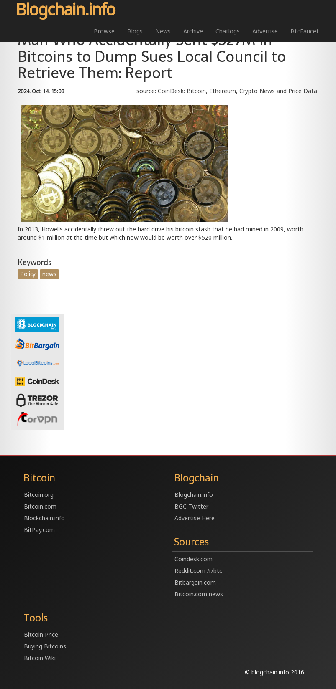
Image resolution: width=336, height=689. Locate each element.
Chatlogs (227, 31)
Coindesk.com (193, 559)
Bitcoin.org (39, 495)
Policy (28, 274)
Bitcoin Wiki (40, 658)
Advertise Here (194, 518)
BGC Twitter (191, 506)
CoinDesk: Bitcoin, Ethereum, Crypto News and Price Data (237, 91)
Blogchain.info (65, 10)
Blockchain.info (44, 518)
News (163, 31)
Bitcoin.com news (198, 594)
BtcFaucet (304, 31)
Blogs (135, 31)
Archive (193, 31)
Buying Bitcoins (45, 646)
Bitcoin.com (40, 506)
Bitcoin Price (41, 634)
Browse (104, 31)
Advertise (265, 31)
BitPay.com (39, 530)
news (49, 274)
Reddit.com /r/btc (198, 571)
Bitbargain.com (195, 582)
